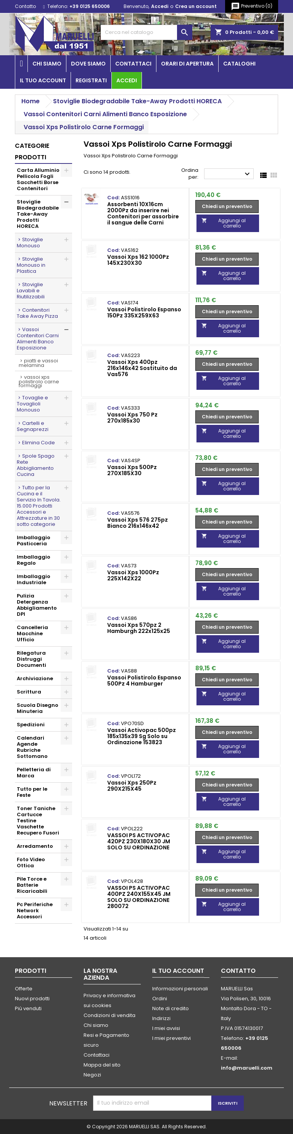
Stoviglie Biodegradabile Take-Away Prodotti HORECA (38, 214)
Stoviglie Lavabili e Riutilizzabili (31, 290)
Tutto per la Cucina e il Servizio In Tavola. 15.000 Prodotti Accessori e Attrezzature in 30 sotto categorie (39, 506)
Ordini (159, 998)
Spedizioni (31, 724)
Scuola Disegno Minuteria (37, 708)
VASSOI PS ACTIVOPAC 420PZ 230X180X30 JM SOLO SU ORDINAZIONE (138, 841)
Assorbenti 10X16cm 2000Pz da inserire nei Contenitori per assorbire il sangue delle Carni (143, 213)
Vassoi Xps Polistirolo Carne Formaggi (39, 381)
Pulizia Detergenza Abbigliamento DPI (37, 605)
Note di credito (170, 1008)
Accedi (159, 6)
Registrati (91, 80)
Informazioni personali (180, 988)
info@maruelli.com (246, 1068)
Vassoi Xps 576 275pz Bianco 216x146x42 (137, 523)
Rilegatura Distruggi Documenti (31, 659)
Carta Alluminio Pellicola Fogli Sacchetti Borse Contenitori (38, 179)
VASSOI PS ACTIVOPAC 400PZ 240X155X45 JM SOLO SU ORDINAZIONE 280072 (139, 897)
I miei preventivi (171, 1038)
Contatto (25, 6)
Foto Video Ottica (31, 862)
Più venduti (28, 1008)
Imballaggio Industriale (33, 579)
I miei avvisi (166, 1028)
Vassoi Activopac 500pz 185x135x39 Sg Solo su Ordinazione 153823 (141, 736)
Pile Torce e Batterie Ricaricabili (32, 885)
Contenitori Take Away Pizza (37, 313)
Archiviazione (35, 678)
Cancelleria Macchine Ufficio (32, 633)
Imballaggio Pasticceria (33, 540)
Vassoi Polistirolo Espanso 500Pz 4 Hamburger (144, 680)
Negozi (92, 1074)
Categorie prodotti (32, 151)
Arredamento (35, 846)
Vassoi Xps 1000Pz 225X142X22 (133, 575)
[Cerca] (146, 32)
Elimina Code (38, 442)
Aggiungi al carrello (223, 223)
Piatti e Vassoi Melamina (38, 363)
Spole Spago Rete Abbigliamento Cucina (36, 465)
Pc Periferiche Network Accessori (35, 910)
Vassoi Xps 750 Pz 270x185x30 (132, 417)
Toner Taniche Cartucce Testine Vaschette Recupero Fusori (38, 820)
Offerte (23, 988)
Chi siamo (46, 63)
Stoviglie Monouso (30, 242)
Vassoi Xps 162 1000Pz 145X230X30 (138, 260)
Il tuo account (43, 80)
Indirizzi (161, 1018)
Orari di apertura (187, 63)
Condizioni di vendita (109, 1015)
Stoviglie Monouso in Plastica (31, 265)
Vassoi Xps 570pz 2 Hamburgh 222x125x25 (138, 628)
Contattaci (133, 63)
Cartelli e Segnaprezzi (32, 426)
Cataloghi (239, 63)
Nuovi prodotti (32, 998)
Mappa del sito (102, 1064)
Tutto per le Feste (32, 792)
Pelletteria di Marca (34, 772)
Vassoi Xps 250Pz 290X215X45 (131, 786)
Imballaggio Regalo (33, 560)
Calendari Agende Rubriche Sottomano (32, 747)
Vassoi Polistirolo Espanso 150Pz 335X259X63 (144, 312)
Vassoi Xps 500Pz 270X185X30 (132, 470)
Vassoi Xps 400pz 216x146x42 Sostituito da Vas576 (142, 368)
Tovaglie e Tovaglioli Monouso (32, 403)
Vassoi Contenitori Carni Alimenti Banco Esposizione (38, 338)
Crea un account (196, 6)
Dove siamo (88, 63)
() (251, 6)
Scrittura (29, 691)
